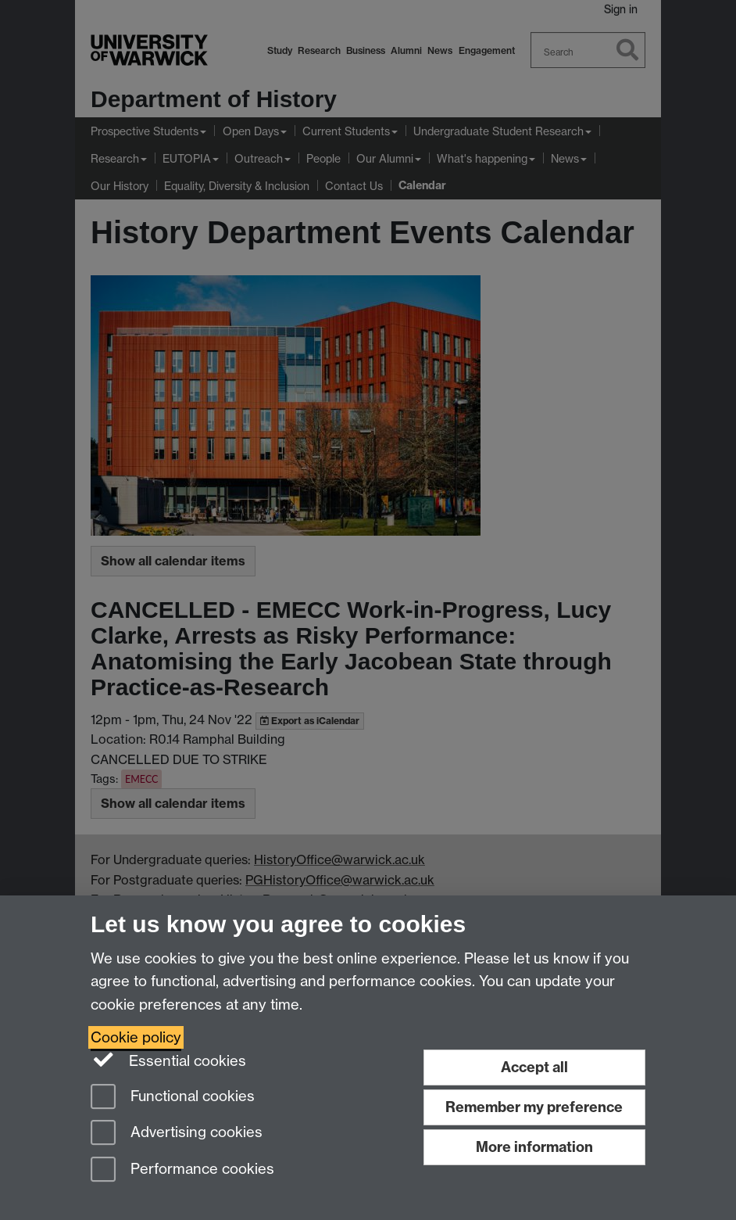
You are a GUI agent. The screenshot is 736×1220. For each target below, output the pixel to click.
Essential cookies (168, 1060)
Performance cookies (182, 1170)
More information (534, 1147)
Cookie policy (136, 1037)
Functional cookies (173, 1097)
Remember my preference (534, 1107)
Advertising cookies (177, 1133)
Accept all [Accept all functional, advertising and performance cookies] (534, 1067)
